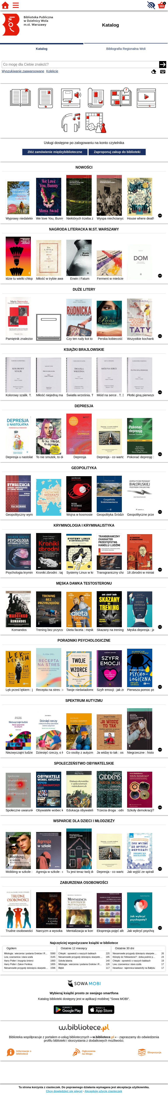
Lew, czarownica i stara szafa (18, 957)
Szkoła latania (65, 961)
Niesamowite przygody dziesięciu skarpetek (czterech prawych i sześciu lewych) (43, 968)
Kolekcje (52, 71)
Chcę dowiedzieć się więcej (64, 1091)
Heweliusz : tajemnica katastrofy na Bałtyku (134, 968)
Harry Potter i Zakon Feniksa (18, 964)
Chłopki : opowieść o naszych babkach (77, 953)
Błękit (61, 968)
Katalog (41, 48)
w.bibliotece (103, 1037)
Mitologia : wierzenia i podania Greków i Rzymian (28, 953)
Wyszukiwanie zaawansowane (23, 71)
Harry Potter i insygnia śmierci (18, 961)
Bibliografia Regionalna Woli (126, 48)
